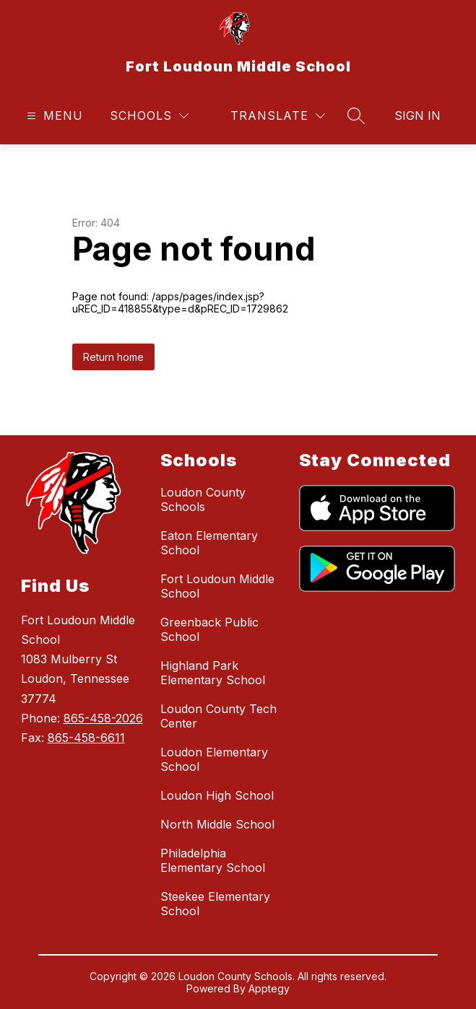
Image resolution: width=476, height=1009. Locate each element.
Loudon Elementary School (214, 759)
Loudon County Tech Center (218, 716)
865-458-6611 (86, 737)
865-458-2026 (103, 718)
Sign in (417, 115)
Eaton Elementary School (209, 542)
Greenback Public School (209, 629)
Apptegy (269, 988)
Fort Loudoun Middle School (217, 586)
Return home (113, 357)
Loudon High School (217, 795)
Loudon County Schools (203, 499)
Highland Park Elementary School (212, 672)
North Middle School (217, 824)
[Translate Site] (278, 116)
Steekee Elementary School (215, 903)
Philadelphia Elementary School (212, 860)
